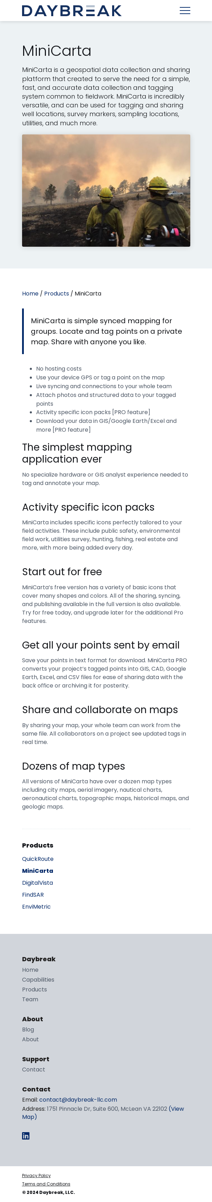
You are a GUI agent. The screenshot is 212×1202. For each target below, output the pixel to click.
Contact (33, 1069)
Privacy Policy (36, 1175)
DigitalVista (37, 883)
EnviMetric (36, 907)
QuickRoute (38, 859)
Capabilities (38, 980)
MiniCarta (37, 871)
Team (30, 999)
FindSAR (33, 895)
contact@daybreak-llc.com (78, 1100)
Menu (185, 10)
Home (30, 294)
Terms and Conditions (46, 1184)
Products (56, 294)
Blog (28, 1029)
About (30, 1039)
